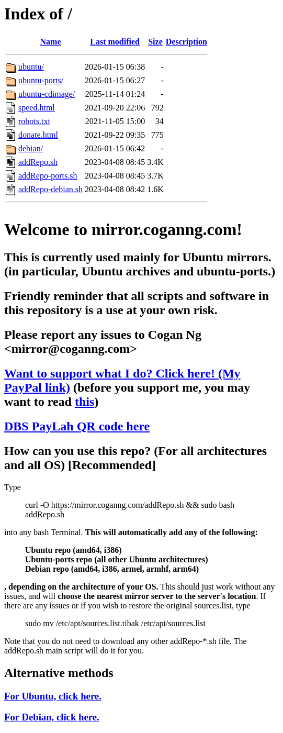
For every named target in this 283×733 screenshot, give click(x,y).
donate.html (38, 134)
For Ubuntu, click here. (52, 696)
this (84, 401)
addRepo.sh (38, 162)
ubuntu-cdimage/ (46, 94)
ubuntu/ (31, 66)
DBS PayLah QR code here (77, 426)
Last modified (115, 41)
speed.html (36, 107)
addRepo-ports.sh (47, 175)
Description (186, 41)
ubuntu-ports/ (40, 80)
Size (155, 41)
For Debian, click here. (51, 717)
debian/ (30, 148)
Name (50, 41)
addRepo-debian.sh (50, 189)
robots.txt (34, 121)
